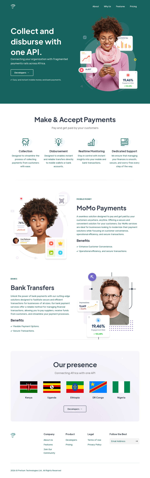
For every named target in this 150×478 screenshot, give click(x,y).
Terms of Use (94, 440)
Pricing (133, 6)
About (96, 6)
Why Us (107, 6)
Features (120, 6)
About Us (48, 440)
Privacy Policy (94, 444)
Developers (21, 72)
